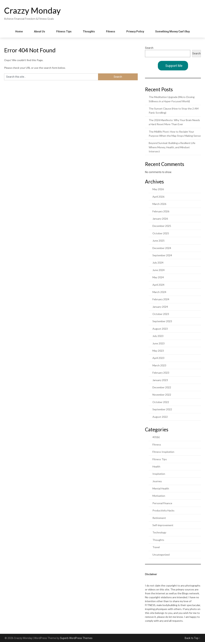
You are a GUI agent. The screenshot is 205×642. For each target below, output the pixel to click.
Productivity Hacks (163, 510)
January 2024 (160, 306)
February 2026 (160, 211)
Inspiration (158, 473)
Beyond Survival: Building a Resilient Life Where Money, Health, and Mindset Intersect (172, 147)
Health (156, 466)
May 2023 (158, 350)
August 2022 (160, 416)
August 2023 (160, 328)
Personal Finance (162, 503)
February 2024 (160, 299)
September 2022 (162, 409)
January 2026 (160, 218)
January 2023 (160, 380)
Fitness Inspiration (163, 451)
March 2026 (159, 203)
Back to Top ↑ (192, 638)
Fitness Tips (64, 31)
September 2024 (162, 255)
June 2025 (158, 240)
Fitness (110, 31)
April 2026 (158, 196)
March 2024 (159, 292)
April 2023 (158, 357)
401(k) (156, 437)
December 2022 (161, 387)
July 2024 (157, 262)
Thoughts (89, 31)
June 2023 (158, 343)
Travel (156, 547)
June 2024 (158, 270)
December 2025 (161, 225)
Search (149, 47)
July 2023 (157, 335)
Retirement (159, 517)
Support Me (173, 66)
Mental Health (160, 488)
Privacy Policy (135, 31)
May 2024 (158, 277)
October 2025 (160, 233)
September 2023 (162, 321)
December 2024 (161, 248)
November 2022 (161, 394)
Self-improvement (162, 525)
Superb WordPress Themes (76, 638)
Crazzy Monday (32, 10)
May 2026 (158, 189)
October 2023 (160, 314)
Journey (157, 481)
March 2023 (159, 365)
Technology (159, 532)
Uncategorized (161, 554)
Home (19, 31)
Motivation (158, 495)
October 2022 (160, 402)
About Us (39, 31)
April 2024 (158, 284)
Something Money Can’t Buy (172, 31)
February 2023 (160, 372)
